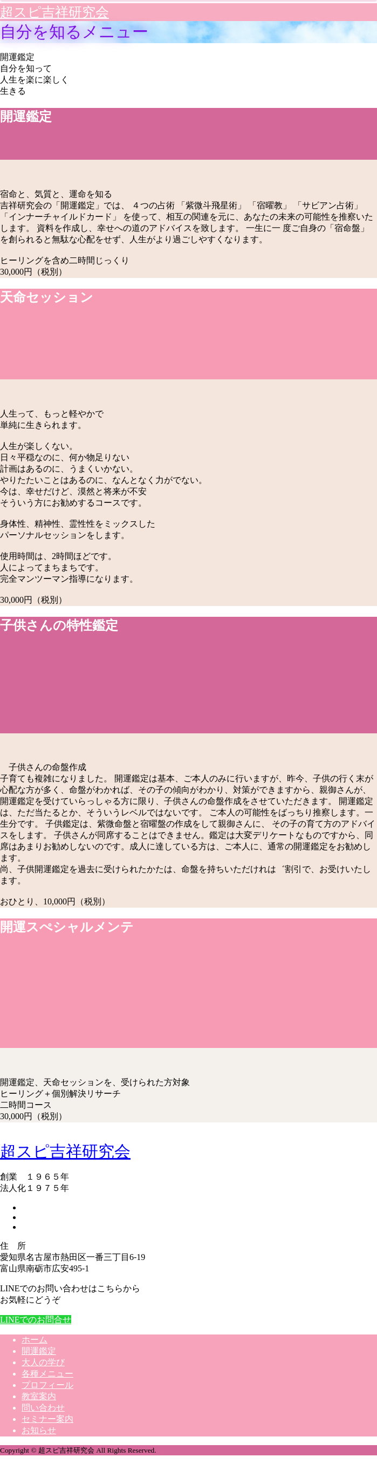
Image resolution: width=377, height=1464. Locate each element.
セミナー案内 (47, 1419)
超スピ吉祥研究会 (54, 12)
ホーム (34, 1339)
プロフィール (47, 1385)
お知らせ (39, 1430)
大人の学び (43, 1362)
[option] (188, 175)
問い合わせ (43, 1407)
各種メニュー (47, 1373)
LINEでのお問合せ (35, 1319)
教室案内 (39, 1396)
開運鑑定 (39, 1351)
